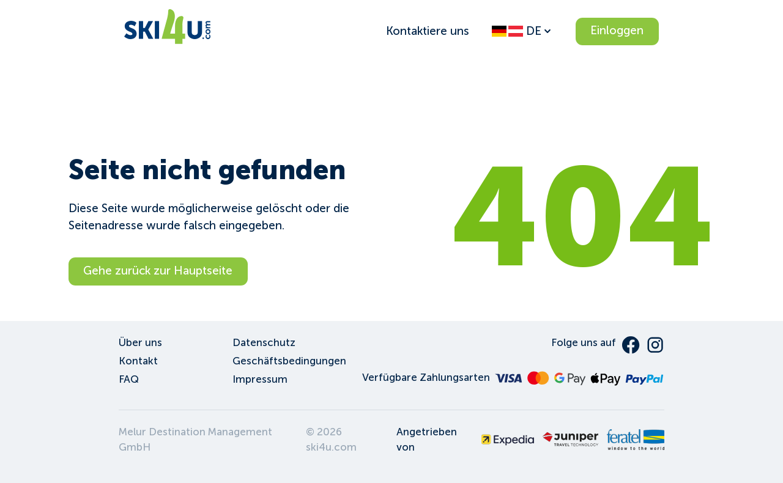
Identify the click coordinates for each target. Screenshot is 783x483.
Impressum (260, 379)
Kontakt (138, 361)
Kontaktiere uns (427, 30)
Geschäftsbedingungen (289, 361)
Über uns (140, 342)
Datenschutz (263, 342)
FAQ (129, 379)
